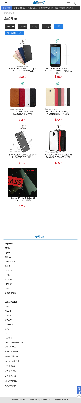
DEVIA (8, 257)
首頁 (5, 13)
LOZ (7, 297)
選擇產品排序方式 (14, 33)
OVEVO (8, 320)
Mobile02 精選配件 (12, 351)
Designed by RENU (61, 399)
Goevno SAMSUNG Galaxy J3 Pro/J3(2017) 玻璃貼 (23, 199)
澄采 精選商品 (11, 381)
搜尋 (58, 26)
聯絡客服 (79, 392)
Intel (6, 288)
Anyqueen (9, 244)
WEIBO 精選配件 (12, 361)
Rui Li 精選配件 (11, 356)
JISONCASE (10, 293)
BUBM (7, 248)
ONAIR (8, 315)
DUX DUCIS (10, 262)
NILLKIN (8, 311)
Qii (6, 333)
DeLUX (8, 266)
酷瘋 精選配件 (11, 386)
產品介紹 (11, 13)
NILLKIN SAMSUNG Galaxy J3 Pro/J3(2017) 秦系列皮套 (23, 113)
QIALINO (9, 324)
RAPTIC (8, 338)
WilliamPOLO (10, 347)
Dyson (7, 253)
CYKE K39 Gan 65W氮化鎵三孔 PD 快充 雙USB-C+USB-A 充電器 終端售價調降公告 (43, 8)
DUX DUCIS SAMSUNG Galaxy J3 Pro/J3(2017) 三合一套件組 (23, 156)
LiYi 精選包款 (10, 371)
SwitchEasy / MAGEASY (15, 342)
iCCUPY (8, 279)
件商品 (79, 388)
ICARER (8, 284)
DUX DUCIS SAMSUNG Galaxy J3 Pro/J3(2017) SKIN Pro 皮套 (23, 70)
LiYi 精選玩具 (10, 376)
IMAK (7, 275)
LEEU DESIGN (11, 302)
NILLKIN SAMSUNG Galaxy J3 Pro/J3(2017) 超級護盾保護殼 (58, 113)
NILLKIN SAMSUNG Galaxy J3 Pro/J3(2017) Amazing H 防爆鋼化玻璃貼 (58, 71)
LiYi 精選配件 (10, 366)
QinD (7, 329)
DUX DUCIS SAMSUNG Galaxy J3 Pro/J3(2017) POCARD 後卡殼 (58, 156)
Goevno (8, 270)
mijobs (7, 306)
